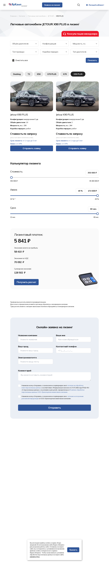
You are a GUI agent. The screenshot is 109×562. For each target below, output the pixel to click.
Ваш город (23, 346)
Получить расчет (26, 282)
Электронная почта (27, 357)
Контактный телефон (66, 346)
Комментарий (24, 370)
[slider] (11, 177)
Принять (73, 550)
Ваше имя (60, 335)
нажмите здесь (35, 557)
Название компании (27, 335)
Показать (92, 60)
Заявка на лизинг (52, 5)
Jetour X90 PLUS (19, 114)
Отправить (54, 407)
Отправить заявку (31, 148)
